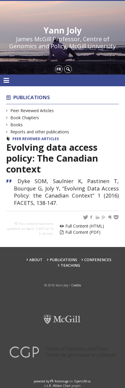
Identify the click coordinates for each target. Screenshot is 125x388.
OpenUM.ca (82, 381)
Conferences (97, 259)
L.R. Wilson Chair (59, 386)
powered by (42, 381)
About (36, 259)
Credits (76, 285)
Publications (31, 97)
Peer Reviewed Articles (32, 110)
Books (17, 124)
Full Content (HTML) (84, 226)
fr (58, 69)
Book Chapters (25, 117)
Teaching (70, 265)
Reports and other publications (40, 132)
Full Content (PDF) (82, 232)
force (62, 381)
